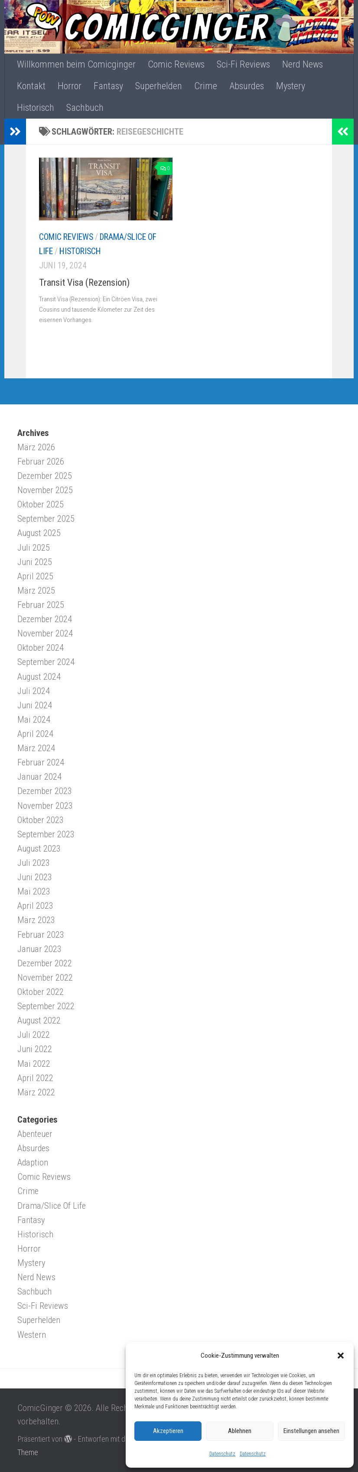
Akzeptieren (168, 1431)
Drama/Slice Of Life (51, 1206)
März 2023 (36, 920)
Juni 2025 (34, 562)
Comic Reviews (176, 64)
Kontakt (31, 86)
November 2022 (45, 977)
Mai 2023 (33, 891)
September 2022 (46, 1006)
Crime (205, 86)
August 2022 (39, 1020)
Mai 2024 (33, 719)
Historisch (35, 107)
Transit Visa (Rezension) (84, 282)
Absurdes (246, 86)
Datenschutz (222, 1454)
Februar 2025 (40, 605)
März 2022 (36, 1092)
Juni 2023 (34, 877)
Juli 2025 (33, 547)
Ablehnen (239, 1431)
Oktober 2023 (40, 820)
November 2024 (45, 633)
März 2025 (36, 590)
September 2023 (46, 834)
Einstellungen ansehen (311, 1431)
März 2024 (36, 748)
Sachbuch (85, 107)
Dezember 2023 (44, 791)
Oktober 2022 (40, 992)
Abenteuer (34, 1134)
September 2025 (46, 518)
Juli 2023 (33, 863)
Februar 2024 (40, 762)
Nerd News (302, 64)
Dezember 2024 (44, 619)
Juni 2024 (34, 705)
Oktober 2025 (40, 504)
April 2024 (35, 734)
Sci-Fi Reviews (243, 64)
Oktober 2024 (40, 647)
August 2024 (39, 676)
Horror (69, 86)
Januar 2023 (39, 949)
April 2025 (35, 576)
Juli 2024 (33, 691)
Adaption (32, 1162)
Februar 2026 (40, 461)
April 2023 (35, 906)
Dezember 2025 (44, 476)
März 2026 (36, 447)
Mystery (290, 86)
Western (31, 1335)
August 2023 (39, 848)
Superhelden (158, 86)
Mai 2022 (33, 1064)
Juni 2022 (34, 1049)
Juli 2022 (33, 1035)
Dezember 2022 (44, 963)
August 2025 (39, 533)
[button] (340, 1355)
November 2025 (45, 490)
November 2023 (45, 806)
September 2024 (46, 662)
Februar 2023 (40, 935)
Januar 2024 (39, 777)
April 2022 (35, 1078)
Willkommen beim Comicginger (76, 64)
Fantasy (108, 86)
